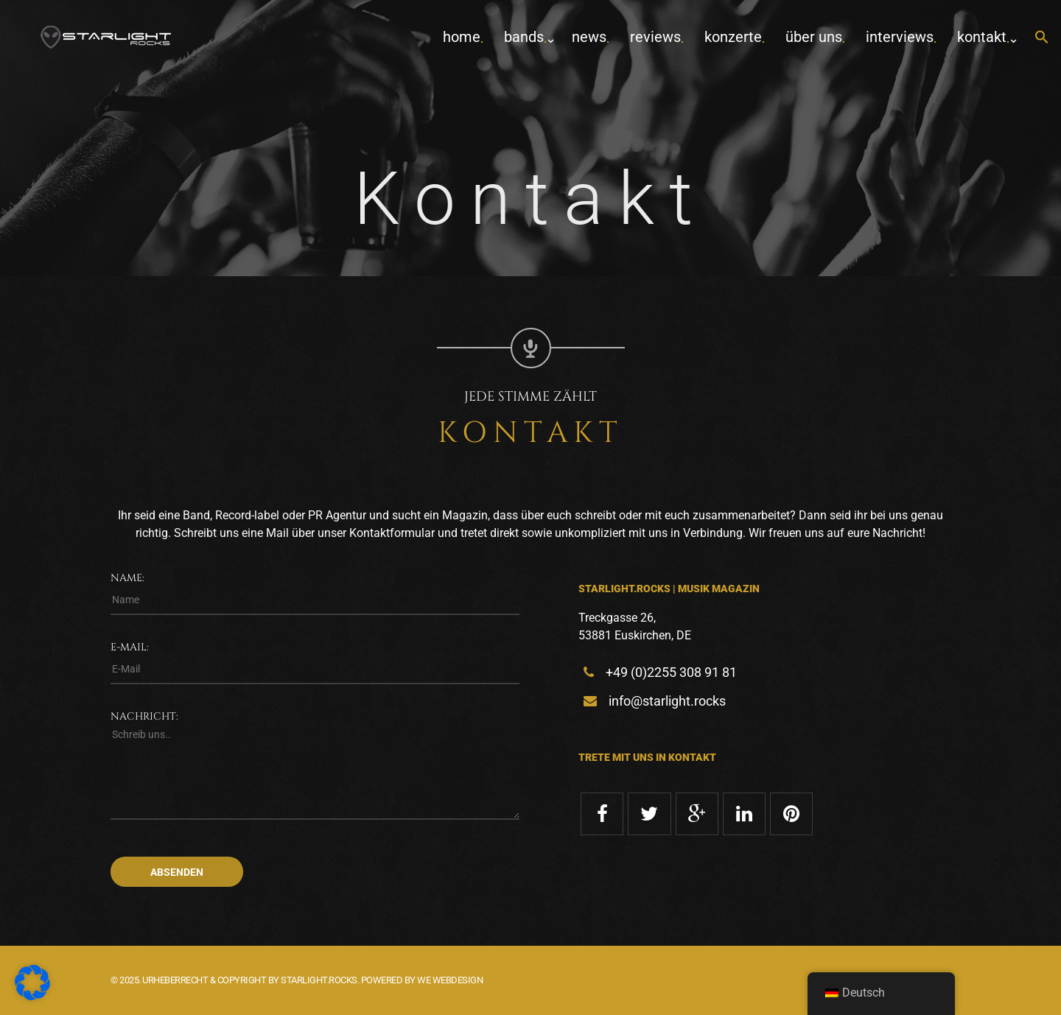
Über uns (813, 37)
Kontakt (981, 37)
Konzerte (733, 37)
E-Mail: (130, 647)
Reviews (655, 37)
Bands (524, 37)
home (461, 37)
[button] (1042, 38)
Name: (127, 578)
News (589, 37)
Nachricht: (144, 716)
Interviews (900, 37)
